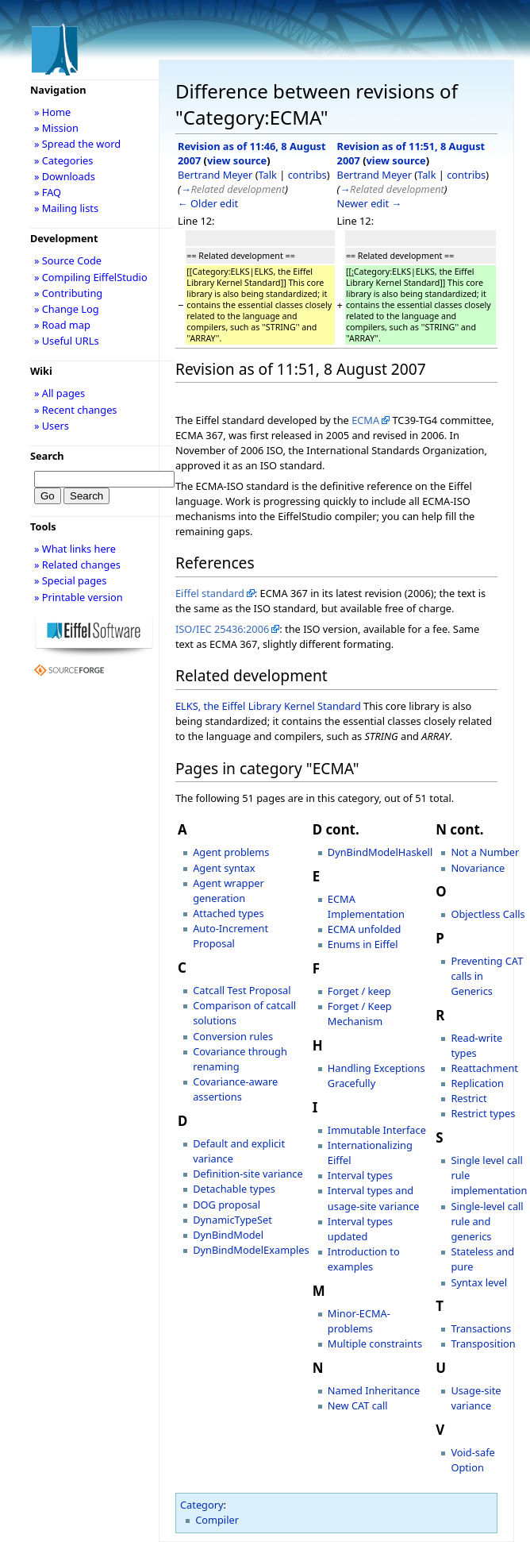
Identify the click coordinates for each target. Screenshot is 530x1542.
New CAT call (358, 1405)
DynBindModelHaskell (380, 852)
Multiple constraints (375, 1343)
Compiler (217, 1520)
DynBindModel (228, 1235)
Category (202, 1505)
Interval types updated (360, 1228)
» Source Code (68, 260)
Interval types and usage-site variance (374, 1197)
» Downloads (64, 176)
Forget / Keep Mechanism (360, 1013)
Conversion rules (233, 1036)
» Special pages (70, 580)
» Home (52, 112)
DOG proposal (226, 1204)
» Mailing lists (66, 208)
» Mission (56, 128)
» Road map (62, 325)
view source (237, 160)
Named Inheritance (374, 1390)
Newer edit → (369, 203)
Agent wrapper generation (228, 890)
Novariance (478, 868)
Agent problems (231, 852)
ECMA (365, 420)
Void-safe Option (472, 1460)
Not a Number (485, 852)
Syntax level (479, 1282)
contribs (307, 175)
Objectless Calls (487, 914)
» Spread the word (77, 144)
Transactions (481, 1328)
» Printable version (78, 597)
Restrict (468, 1098)
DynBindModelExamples (251, 1250)
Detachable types (234, 1189)
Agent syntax (224, 868)
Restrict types (483, 1113)
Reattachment (484, 1068)
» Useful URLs (66, 340)
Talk (268, 175)
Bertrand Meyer (215, 175)
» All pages (59, 393)
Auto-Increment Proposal (230, 935)
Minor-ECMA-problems (359, 1321)
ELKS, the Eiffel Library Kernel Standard (268, 706)
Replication (477, 1083)
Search (47, 456)
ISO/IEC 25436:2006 (222, 629)
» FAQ (47, 192)
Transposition (483, 1343)
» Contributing (68, 293)
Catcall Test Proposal (241, 990)
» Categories (64, 160)
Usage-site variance (476, 1398)
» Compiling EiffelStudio (91, 277)
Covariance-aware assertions (235, 1089)
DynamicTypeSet (232, 1219)
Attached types (228, 913)
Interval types (360, 1175)
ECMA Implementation (366, 906)
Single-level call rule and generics (487, 1221)
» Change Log (66, 309)
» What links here (75, 549)
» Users (51, 425)
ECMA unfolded (364, 929)
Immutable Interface (377, 1130)
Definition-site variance (247, 1173)
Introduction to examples (364, 1259)
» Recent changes (75, 410)
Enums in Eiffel (363, 944)
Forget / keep (359, 991)
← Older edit (208, 203)
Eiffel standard (209, 593)
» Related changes (77, 564)
